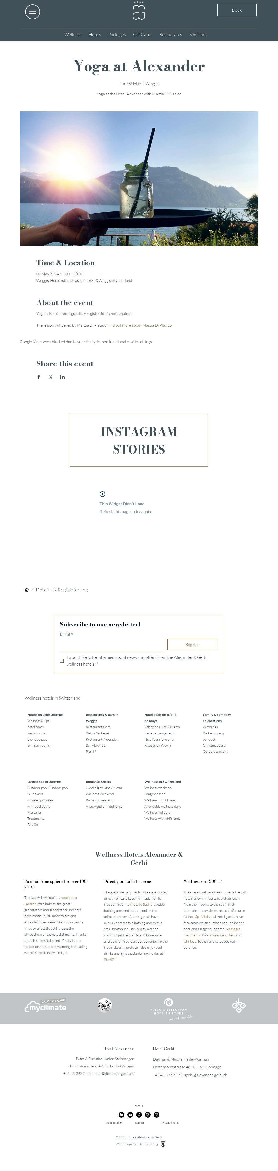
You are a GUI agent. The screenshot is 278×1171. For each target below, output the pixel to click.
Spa (197, 916)
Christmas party (215, 745)
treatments (192, 935)
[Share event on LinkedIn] (62, 377)
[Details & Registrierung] (61, 590)
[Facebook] (139, 1115)
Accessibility (114, 1122)
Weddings (210, 727)
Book (237, 10)
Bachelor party (214, 733)
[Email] (110, 645)
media (139, 1106)
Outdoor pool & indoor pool (48, 788)
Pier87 (109, 959)
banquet (209, 739)
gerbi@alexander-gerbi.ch (206, 1074)
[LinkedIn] (121, 1115)
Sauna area (35, 794)
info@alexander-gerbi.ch (114, 1073)
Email (67, 634)
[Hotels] (27, 590)
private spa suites (221, 935)
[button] (32, 11)
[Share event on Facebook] (38, 377)
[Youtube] (130, 1115)
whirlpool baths (38, 806)
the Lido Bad (139, 904)
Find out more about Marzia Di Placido (139, 325)
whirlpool (190, 941)
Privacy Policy (170, 1122)
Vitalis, (206, 916)
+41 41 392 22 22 (78, 1073)
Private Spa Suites (40, 800)
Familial (55, 884)
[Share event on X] (50, 377)
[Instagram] (148, 1115)
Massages (34, 812)
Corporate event (215, 751)
